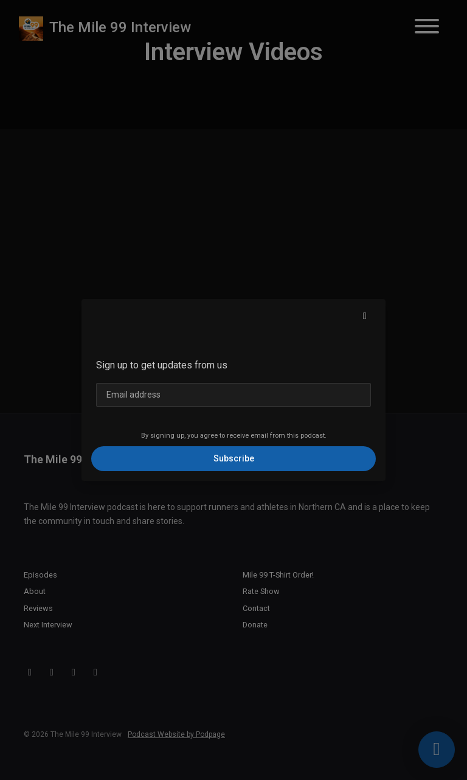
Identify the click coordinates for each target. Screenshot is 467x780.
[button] (365, 316)
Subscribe (233, 458)
